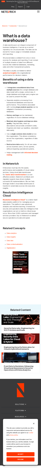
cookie (31, 432)
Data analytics (12, 233)
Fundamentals (13, 26)
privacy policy (13, 435)
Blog (12, 6)
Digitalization (11, 248)
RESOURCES (19, 417)
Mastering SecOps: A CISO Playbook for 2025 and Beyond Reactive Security (22, 2)
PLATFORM (19, 410)
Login (28, 6)
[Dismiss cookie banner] (34, 423)
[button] (38, 11)
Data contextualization (15, 244)
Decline (21, 459)
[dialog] (20, 442)
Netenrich (4, 26)
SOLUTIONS (19, 404)
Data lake (10, 240)
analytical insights (10, 73)
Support (20, 6)
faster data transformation (15, 175)
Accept (20, 454)
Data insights (11, 237)
